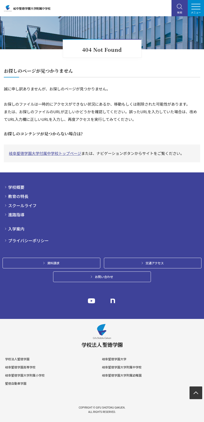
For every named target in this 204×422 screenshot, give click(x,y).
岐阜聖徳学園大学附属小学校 (25, 375)
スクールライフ (22, 205)
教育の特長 (18, 196)
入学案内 (16, 229)
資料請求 (53, 263)
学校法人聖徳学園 (17, 359)
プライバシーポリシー (28, 240)
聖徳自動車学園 (15, 383)
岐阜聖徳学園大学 (114, 359)
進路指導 (16, 215)
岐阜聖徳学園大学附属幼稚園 (122, 375)
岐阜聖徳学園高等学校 (20, 367)
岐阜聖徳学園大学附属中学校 (122, 367)
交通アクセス (155, 263)
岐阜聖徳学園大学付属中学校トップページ (45, 153)
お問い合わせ (104, 276)
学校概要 (16, 187)
